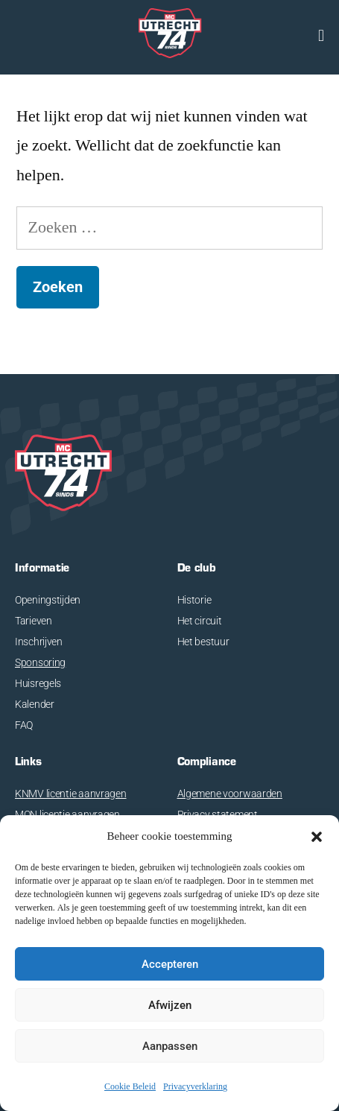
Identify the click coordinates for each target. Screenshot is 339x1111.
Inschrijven (39, 642)
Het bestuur (203, 642)
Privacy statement (217, 814)
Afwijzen (169, 1005)
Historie (194, 600)
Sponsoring (40, 662)
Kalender (34, 704)
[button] (316, 836)
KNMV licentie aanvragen (71, 794)
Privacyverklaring (195, 1086)
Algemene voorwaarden (229, 794)
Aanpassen (169, 1046)
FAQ (24, 725)
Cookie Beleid (130, 1086)
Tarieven (33, 621)
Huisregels (38, 683)
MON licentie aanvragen (67, 814)
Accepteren (170, 964)
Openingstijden (47, 600)
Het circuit (199, 621)
